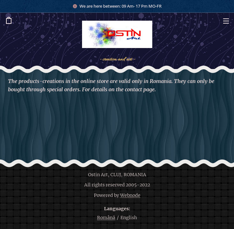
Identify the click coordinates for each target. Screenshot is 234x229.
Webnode (130, 195)
